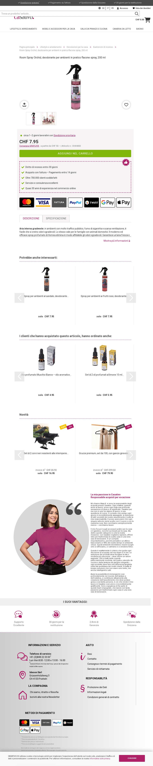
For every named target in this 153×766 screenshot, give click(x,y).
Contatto (91, 659)
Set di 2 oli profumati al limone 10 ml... (104, 374)
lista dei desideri (142, 8)
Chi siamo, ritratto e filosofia (44, 692)
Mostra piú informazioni (117, 240)
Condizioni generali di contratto (103, 697)
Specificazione (56, 218)
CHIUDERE (132, 758)
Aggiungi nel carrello (75, 153)
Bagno (139, 31)
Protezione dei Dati (97, 687)
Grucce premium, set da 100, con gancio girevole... (104, 453)
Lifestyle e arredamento (23, 31)
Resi (89, 654)
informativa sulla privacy (100, 759)
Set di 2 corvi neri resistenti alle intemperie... (46, 453)
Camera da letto (122, 31)
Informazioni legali (96, 692)
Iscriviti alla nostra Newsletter (45, 697)
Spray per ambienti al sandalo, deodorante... (46, 296)
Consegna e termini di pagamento (104, 664)
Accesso (122, 8)
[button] (19, 298)
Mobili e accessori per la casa (58, 31)
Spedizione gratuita (30, 2)
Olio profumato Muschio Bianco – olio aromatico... (46, 374)
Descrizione (31, 218)
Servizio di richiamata (98, 669)
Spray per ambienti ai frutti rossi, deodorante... (104, 296)
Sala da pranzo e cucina (93, 31)
